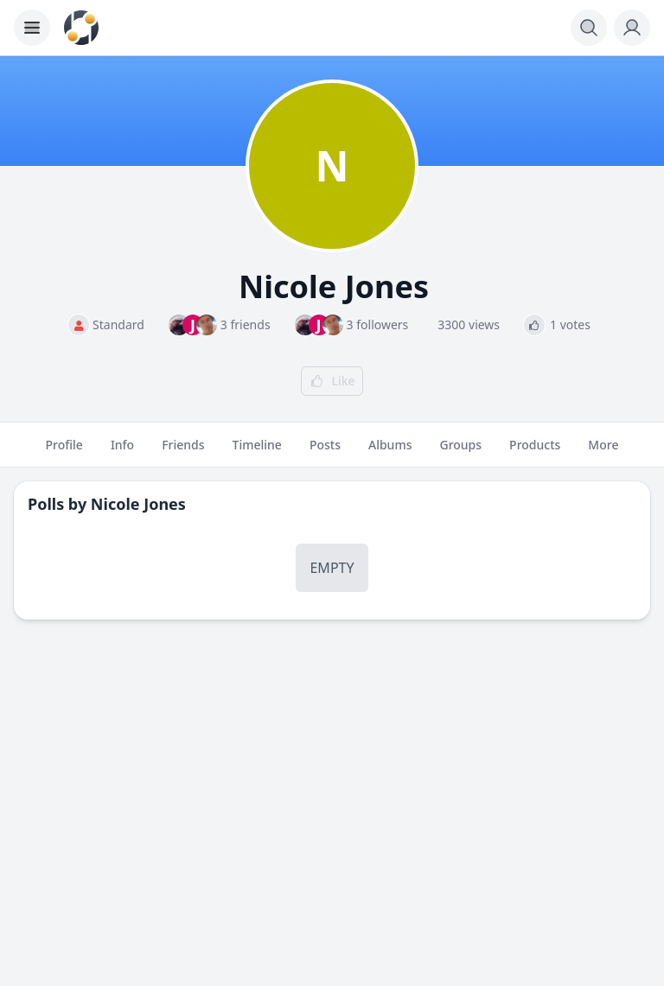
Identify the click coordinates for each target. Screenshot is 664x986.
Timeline (257, 452)
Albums (389, 452)
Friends (183, 452)
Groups (460, 452)
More (603, 452)
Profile (64, 452)
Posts (325, 452)
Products (534, 452)
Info (122, 452)
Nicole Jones (138, 503)
